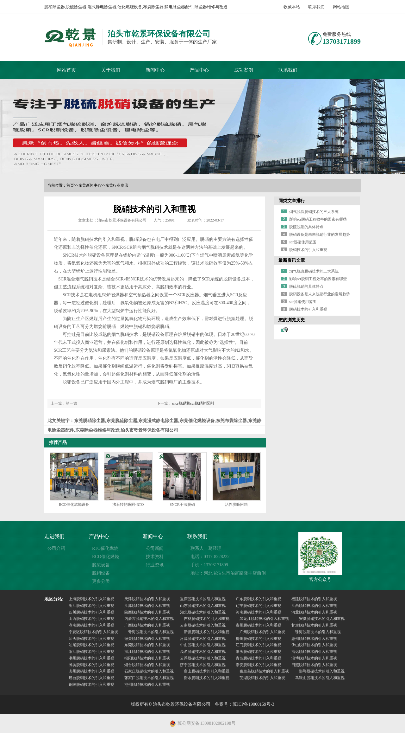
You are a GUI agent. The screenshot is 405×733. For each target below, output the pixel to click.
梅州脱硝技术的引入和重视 (258, 638)
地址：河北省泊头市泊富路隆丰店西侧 (228, 573)
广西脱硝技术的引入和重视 (147, 625)
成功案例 (243, 70)
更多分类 (101, 581)
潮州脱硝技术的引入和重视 (91, 658)
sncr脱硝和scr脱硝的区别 (193, 403)
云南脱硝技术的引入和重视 (203, 625)
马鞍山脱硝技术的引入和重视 (320, 678)
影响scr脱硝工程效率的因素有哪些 (318, 219)
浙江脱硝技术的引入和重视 (91, 605)
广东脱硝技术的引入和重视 (258, 599)
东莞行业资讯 (116, 185)
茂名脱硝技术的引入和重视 (203, 651)
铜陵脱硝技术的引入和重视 (91, 684)
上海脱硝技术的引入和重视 (91, 599)
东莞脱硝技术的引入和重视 (147, 645)
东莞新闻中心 (89, 185)
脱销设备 (101, 573)
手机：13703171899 (209, 565)
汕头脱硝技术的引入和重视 (91, 638)
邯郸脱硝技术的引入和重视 (322, 671)
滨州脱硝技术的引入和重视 (91, 671)
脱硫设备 (101, 565)
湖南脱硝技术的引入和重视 (91, 625)
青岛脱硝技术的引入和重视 (258, 658)
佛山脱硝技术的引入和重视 (314, 645)
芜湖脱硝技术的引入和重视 (262, 678)
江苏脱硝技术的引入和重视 (147, 605)
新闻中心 (155, 70)
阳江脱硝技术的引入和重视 (91, 651)
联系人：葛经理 (205, 548)
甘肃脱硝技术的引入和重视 (314, 625)
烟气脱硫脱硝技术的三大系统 (314, 211)
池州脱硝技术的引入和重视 (147, 684)
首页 (70, 185)
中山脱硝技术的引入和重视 (203, 645)
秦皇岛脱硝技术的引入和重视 (264, 671)
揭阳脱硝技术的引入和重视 (147, 658)
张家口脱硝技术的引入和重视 (149, 678)
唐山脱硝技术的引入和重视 (206, 671)
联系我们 (316, 6)
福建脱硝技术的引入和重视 (314, 599)
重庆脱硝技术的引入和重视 (203, 599)
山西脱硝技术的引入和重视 (91, 618)
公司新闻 (155, 548)
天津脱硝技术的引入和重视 (147, 599)
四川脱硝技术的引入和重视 (91, 612)
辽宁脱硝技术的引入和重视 (258, 605)
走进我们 (54, 536)
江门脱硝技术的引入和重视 (258, 645)
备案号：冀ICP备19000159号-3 (244, 704)
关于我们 (110, 70)
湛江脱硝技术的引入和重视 (147, 651)
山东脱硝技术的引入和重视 (203, 605)
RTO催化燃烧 (105, 548)
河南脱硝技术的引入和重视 (258, 612)
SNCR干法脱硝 (182, 504)
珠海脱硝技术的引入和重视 (318, 632)
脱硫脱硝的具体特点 (306, 227)
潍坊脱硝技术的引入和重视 (91, 665)
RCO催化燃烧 (105, 556)
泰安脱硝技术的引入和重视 (258, 665)
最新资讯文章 (291, 260)
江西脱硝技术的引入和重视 (314, 605)
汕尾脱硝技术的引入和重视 (91, 645)
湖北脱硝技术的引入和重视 (203, 612)
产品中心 (199, 70)
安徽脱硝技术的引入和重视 (322, 618)
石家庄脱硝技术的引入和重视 (149, 671)
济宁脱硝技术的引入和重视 (203, 665)
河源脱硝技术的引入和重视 (203, 638)
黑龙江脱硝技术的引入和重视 (264, 618)
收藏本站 (292, 6)
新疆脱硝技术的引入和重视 (206, 632)
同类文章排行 (291, 200)
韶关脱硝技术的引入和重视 (147, 638)
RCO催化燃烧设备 (74, 504)
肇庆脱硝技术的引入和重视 (258, 651)
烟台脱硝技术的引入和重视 (147, 665)
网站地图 (341, 6)
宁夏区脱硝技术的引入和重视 (93, 632)
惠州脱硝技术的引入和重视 (314, 638)
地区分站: (54, 599)
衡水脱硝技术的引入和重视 (206, 678)
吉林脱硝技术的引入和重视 (206, 618)
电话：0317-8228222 (210, 556)
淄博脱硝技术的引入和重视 (314, 658)
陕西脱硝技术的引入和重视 (147, 612)
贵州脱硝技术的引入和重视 (258, 625)
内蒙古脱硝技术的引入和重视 (149, 618)
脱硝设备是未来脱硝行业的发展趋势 (319, 234)
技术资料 (155, 556)
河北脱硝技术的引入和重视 (314, 612)
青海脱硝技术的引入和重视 (151, 632)
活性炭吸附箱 (236, 504)
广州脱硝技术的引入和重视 (262, 632)
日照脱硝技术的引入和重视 (314, 665)
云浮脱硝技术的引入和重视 (203, 658)
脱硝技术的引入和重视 (308, 250)
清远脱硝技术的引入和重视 (314, 651)
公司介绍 (56, 548)
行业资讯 (155, 565)
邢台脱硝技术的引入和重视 (91, 678)
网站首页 (66, 70)
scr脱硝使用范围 (302, 242)
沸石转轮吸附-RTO (128, 504)
